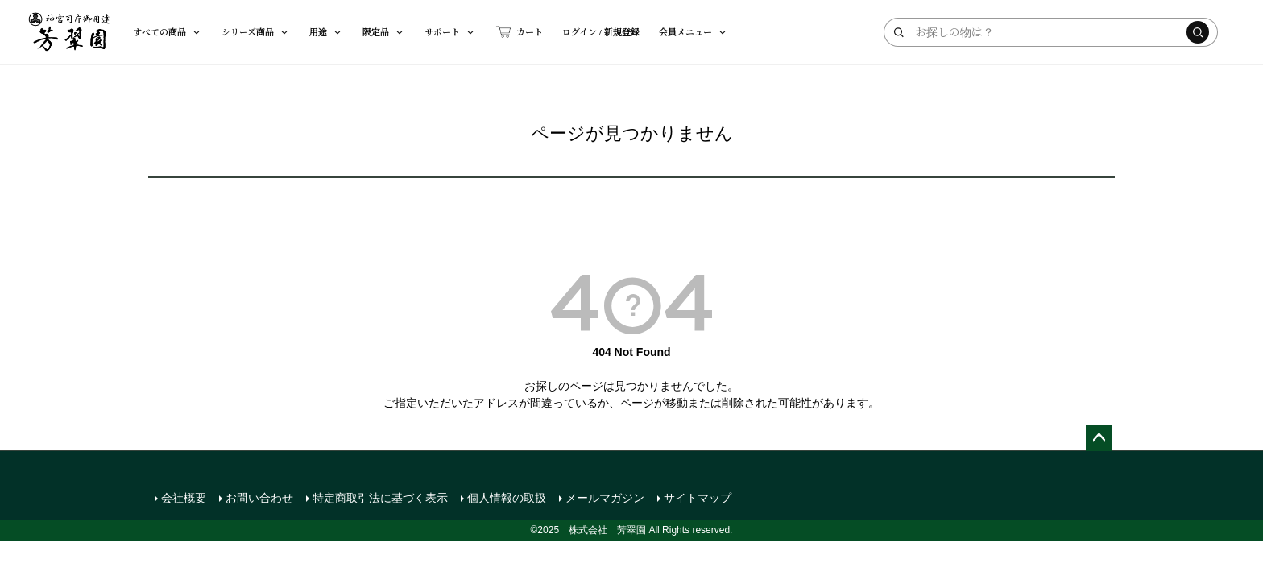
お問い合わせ (259, 497)
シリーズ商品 (256, 31)
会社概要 (183, 497)
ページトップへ (1099, 438)
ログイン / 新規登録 (601, 31)
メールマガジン (604, 497)
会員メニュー (693, 31)
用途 (326, 31)
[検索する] (1197, 32)
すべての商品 (167, 31)
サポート (450, 31)
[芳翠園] (70, 32)
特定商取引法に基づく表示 (380, 497)
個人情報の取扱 (506, 497)
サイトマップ (697, 497)
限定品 (383, 31)
